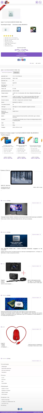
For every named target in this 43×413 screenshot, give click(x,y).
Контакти (3, 379)
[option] (8, 29)
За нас (3, 377)
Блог (2, 381)
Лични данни (4, 394)
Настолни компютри (6, 370)
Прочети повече (36, 202)
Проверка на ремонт (6, 390)
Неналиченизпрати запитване (21, 54)
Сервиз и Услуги (5, 388)
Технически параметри (7, 72)
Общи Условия (5, 392)
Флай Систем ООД (5, 399)
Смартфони (4, 372)
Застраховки (4, 383)
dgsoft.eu (40, 412)
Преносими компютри (6, 368)
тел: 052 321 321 (5, 403)
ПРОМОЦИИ (4, 366)
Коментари (16, 72)
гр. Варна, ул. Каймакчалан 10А (8, 401)
